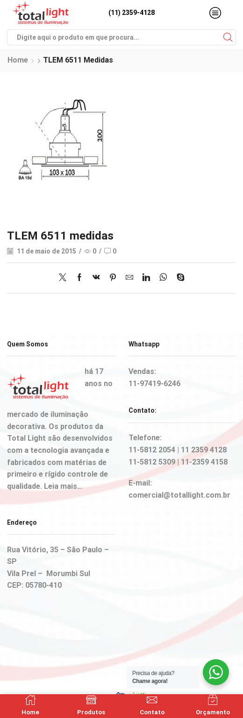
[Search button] (228, 37)
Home (17, 60)
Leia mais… (63, 486)
